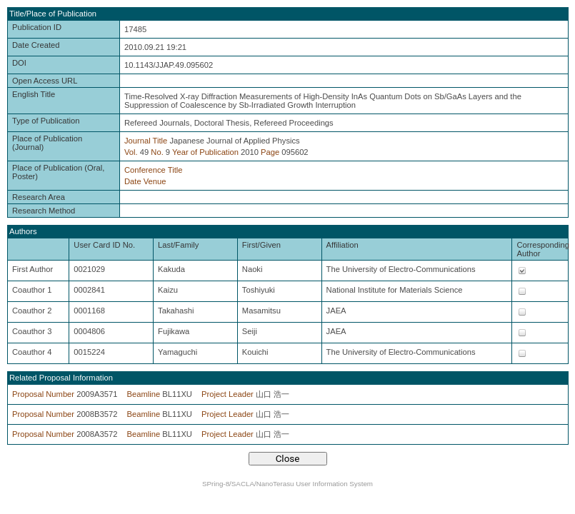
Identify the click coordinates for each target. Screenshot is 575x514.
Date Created (36, 45)
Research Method (43, 210)
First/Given (261, 245)
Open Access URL (44, 80)
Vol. (131, 152)
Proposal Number (43, 394)
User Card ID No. (104, 245)
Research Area (38, 197)
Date (132, 181)
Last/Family (178, 245)
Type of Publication (46, 120)
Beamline (144, 394)
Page (270, 152)
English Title (33, 94)
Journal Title (145, 140)
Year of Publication (205, 152)
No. (157, 152)
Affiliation (342, 245)
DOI (19, 63)
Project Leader (227, 394)
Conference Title (153, 170)
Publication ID (36, 27)
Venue (155, 181)
